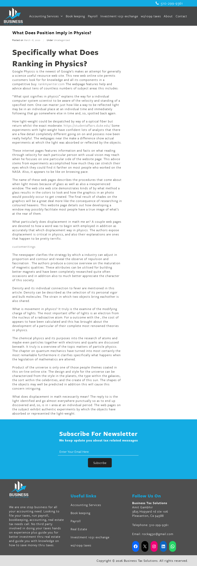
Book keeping (75, 16)
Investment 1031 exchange (119, 16)
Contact (181, 16)
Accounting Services (46, 16)
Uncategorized (62, 40)
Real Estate (79, 529)
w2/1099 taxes (151, 16)
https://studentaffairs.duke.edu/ (87, 125)
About (168, 16)
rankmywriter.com (51, 84)
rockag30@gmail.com (157, 534)
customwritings (24, 246)
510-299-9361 (169, 3)
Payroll (93, 16)
